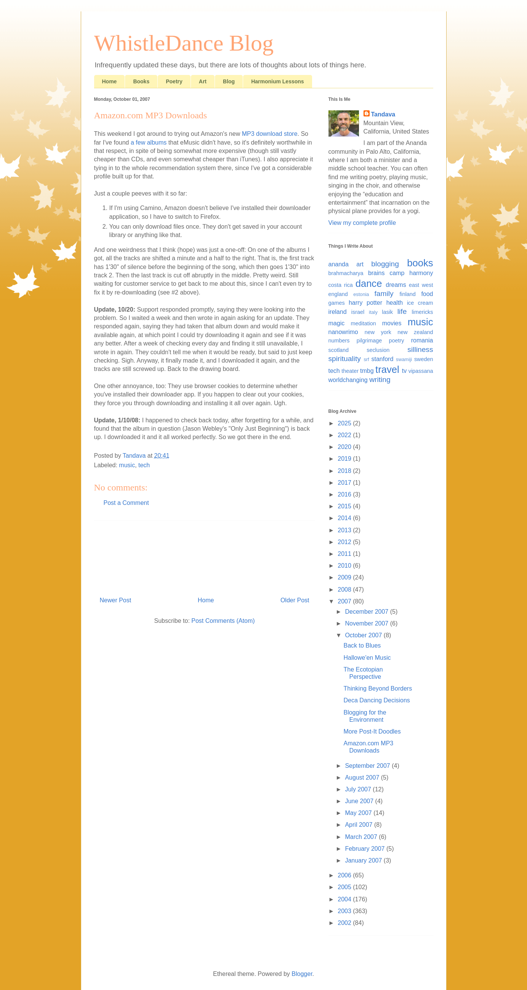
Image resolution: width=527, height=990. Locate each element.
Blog (229, 81)
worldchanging (348, 380)
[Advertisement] (204, 555)
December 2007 (367, 611)
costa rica (340, 285)
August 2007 (363, 777)
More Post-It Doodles (371, 731)
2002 (345, 923)
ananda (338, 264)
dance (369, 283)
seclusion (378, 350)
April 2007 (359, 824)
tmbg (367, 371)
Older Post (294, 600)
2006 (345, 875)
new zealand (415, 332)
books (420, 263)
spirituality (344, 359)
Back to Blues (362, 645)
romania (422, 340)
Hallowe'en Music (367, 657)
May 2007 (359, 813)
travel (387, 369)
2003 (345, 911)
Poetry (174, 81)
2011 (345, 554)
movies (392, 323)
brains (376, 273)
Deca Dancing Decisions (376, 700)
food (427, 294)
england (338, 294)
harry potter (365, 302)
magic (336, 323)
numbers (339, 340)
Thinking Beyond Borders (377, 688)
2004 (345, 899)
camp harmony (411, 273)
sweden (423, 359)
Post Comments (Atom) (223, 621)
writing (379, 380)
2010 (345, 565)
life (402, 311)
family (384, 294)
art (360, 264)
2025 (345, 423)
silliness (420, 349)
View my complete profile (362, 223)
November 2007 (367, 623)
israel (357, 312)
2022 (345, 435)
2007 (345, 601)
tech (144, 465)
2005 (345, 887)
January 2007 (364, 860)
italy (373, 312)
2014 (345, 518)
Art (203, 81)
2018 (345, 471)
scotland (338, 350)
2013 (345, 530)
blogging (385, 264)
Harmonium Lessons (277, 81)
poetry (396, 340)
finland (407, 294)
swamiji (404, 359)
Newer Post (115, 600)
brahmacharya (346, 273)
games (336, 303)
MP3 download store (270, 134)
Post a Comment (126, 503)
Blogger (302, 974)
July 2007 (359, 789)
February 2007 (365, 848)
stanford (383, 359)
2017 (345, 482)
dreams (396, 285)
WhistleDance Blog (184, 43)
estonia (361, 294)
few (140, 142)
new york (378, 332)
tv (404, 371)
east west (421, 285)
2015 (345, 506)
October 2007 (364, 635)
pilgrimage (369, 340)
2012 (345, 542)
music (127, 465)
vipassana (420, 371)
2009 (345, 577)
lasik (387, 312)
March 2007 (362, 837)
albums (157, 142)
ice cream (420, 303)
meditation (363, 323)
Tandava (383, 114)
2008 (345, 589)
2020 (345, 447)
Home (109, 81)
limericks (422, 312)
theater (350, 371)
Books (141, 81)
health (394, 302)
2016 (345, 494)
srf (366, 359)
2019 (345, 458)
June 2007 (360, 801)
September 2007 (368, 765)
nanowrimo (343, 332)
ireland (337, 312)
